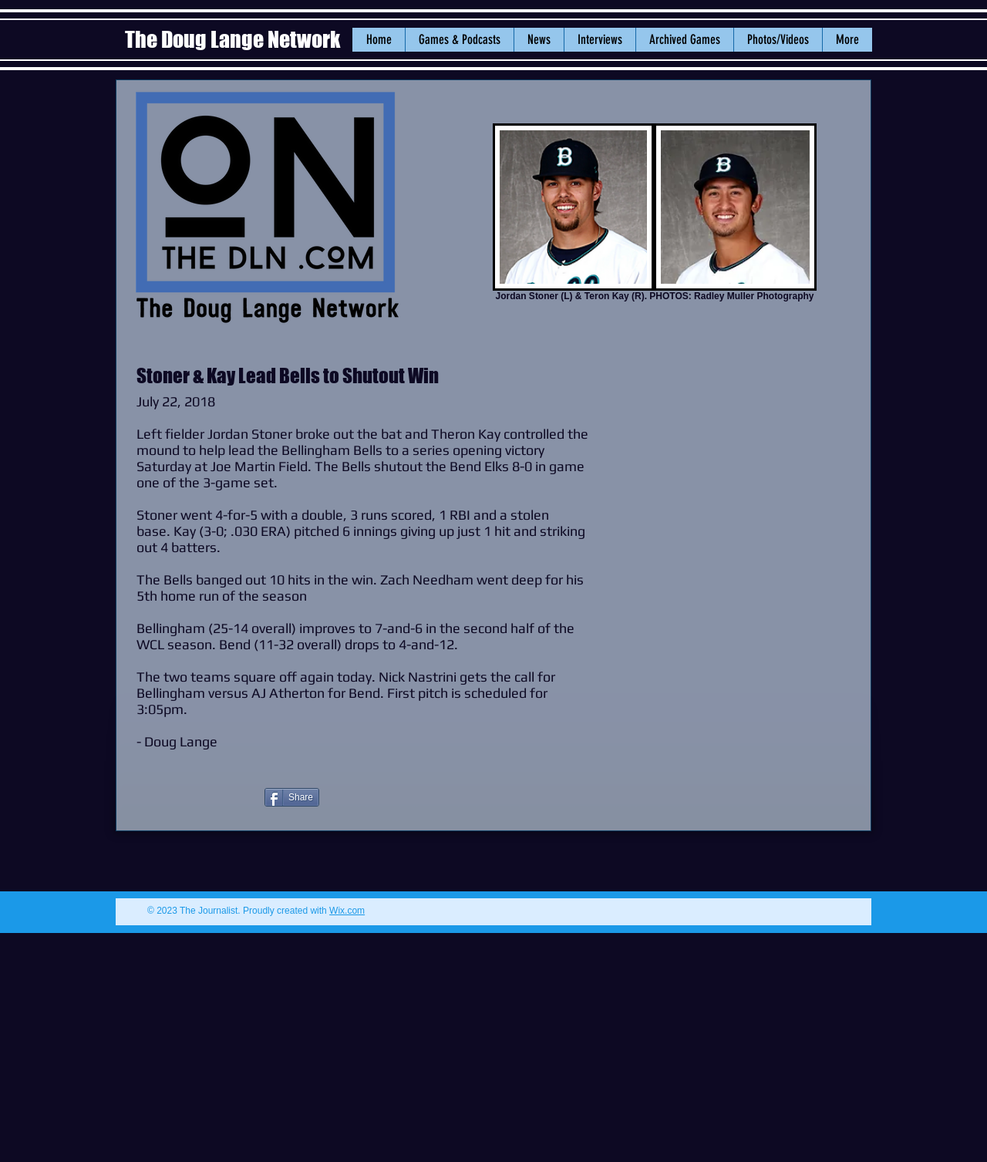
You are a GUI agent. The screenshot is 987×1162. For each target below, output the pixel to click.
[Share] (291, 797)
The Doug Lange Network (234, 39)
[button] (539, 40)
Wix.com (347, 910)
